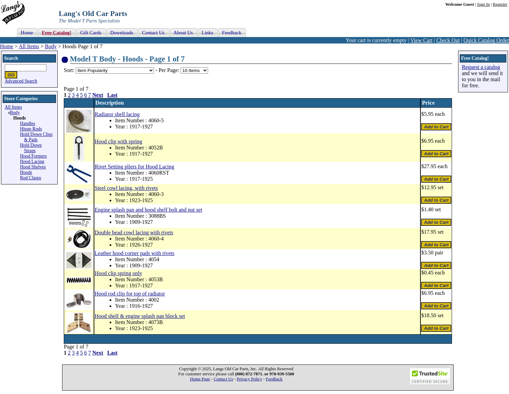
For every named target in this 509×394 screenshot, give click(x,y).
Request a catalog (481, 67)
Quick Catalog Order (486, 40)
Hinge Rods (31, 128)
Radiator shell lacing (117, 114)
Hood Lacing (32, 161)
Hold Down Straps (31, 148)
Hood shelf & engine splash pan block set (140, 316)
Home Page (200, 379)
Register (500, 4)
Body (51, 46)
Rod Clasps (30, 177)
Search (11, 58)
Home (6, 46)
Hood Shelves (33, 166)
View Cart (421, 40)
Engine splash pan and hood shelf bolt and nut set (148, 210)
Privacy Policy (249, 379)
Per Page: (169, 70)
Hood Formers (33, 156)
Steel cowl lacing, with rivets (126, 188)
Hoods (26, 172)
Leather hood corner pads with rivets (134, 253)
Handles (27, 123)
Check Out (448, 40)
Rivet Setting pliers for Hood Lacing (134, 166)
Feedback (274, 379)
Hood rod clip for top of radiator (130, 294)
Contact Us (223, 379)
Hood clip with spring (118, 141)
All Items (29, 46)
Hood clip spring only (118, 273)
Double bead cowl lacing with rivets (134, 232)
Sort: (69, 70)
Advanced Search (21, 81)
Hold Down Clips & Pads (36, 137)
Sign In (483, 4)
